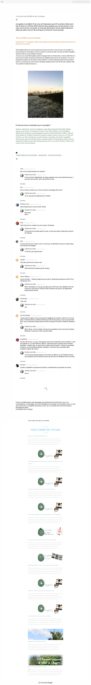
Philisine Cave (27, 141)
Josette (49, 135)
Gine (17, 135)
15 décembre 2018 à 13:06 (29, 169)
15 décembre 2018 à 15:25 (29, 222)
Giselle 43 (22, 135)
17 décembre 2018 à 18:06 (36, 315)
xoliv (21, 169)
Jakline (43, 135)
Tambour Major (65, 141)
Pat (21, 141)
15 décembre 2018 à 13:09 (28, 187)
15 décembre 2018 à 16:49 (29, 241)
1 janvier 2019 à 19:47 (40, 284)
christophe (23, 298)
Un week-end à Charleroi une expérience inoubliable (42, 539)
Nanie (65, 139)
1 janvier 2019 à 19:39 (40, 228)
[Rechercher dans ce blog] (82, 2)
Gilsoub (70, 133)
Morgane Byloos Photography (52, 139)
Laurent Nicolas (41, 137)
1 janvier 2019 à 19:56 (40, 370)
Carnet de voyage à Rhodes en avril (37, 436)
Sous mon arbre (53, 141)
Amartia (32, 129)
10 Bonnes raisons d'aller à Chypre (37, 666)
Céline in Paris (57, 131)
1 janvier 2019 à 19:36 (40, 174)
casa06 (22, 260)
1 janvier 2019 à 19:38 (40, 210)
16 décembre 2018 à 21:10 (35, 276)
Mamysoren (20, 139)
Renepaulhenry (42, 141)
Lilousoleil (59, 137)
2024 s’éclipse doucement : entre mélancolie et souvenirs (43, 565)
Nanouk (70, 139)
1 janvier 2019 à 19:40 (40, 249)
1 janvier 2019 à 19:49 (40, 304)
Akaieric (18, 129)
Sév (21, 187)
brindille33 (23, 339)
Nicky (18, 141)
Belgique (43, 155)
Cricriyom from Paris (45, 131)
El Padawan (27, 133)
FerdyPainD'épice (55, 133)
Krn (63, 135)
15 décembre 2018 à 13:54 (35, 204)
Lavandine (51, 137)
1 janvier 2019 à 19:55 (40, 352)
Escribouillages (37, 133)
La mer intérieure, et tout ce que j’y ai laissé (39, 616)
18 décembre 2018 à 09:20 (33, 339)
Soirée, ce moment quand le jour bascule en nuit (41, 590)
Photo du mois (54, 155)
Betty (49, 129)
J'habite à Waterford (33, 135)
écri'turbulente (30, 143)
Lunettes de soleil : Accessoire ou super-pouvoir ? (41, 489)
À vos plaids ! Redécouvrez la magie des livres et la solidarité (44, 514)
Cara (22, 131)
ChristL (27, 131)
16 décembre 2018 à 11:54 (30, 259)
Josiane (55, 135)
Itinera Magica (24, 276)
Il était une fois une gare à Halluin (37, 641)
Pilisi (34, 141)
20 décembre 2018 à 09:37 (31, 365)
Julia (60, 135)
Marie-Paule (29, 139)
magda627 (66, 137)
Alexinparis (25, 129)
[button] (17, 20)
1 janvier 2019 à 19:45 (40, 265)
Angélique (39, 129)
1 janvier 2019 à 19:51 (40, 326)
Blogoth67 (55, 129)
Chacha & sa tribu (30, 175)
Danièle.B (66, 131)
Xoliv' (22, 143)
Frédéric (64, 133)
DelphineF (19, 133)
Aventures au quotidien (26, 155)
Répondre (22, 184)
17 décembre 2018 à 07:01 (33, 298)
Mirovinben (37, 139)
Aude (45, 129)
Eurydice (46, 133)
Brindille (62, 129)
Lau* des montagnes (29, 137)
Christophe (34, 131)
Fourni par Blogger (45, 683)
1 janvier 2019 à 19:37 (40, 193)
